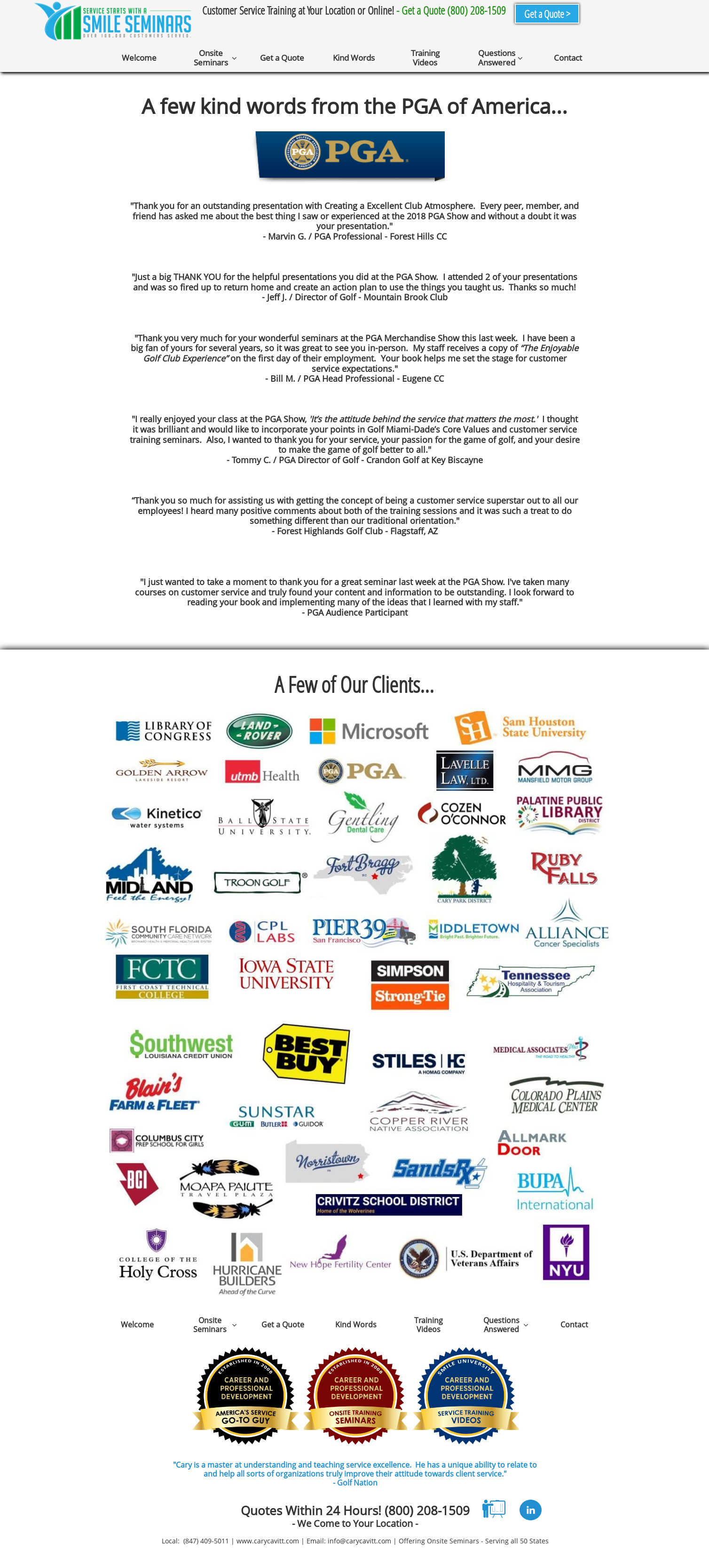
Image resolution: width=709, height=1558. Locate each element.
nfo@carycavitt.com (360, 1540)
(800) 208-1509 (427, 1510)
